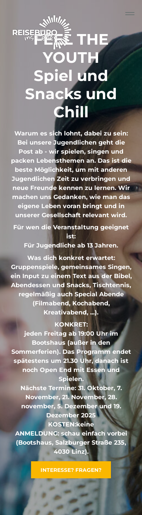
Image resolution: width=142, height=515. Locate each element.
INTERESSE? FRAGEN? (71, 470)
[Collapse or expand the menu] (130, 13)
